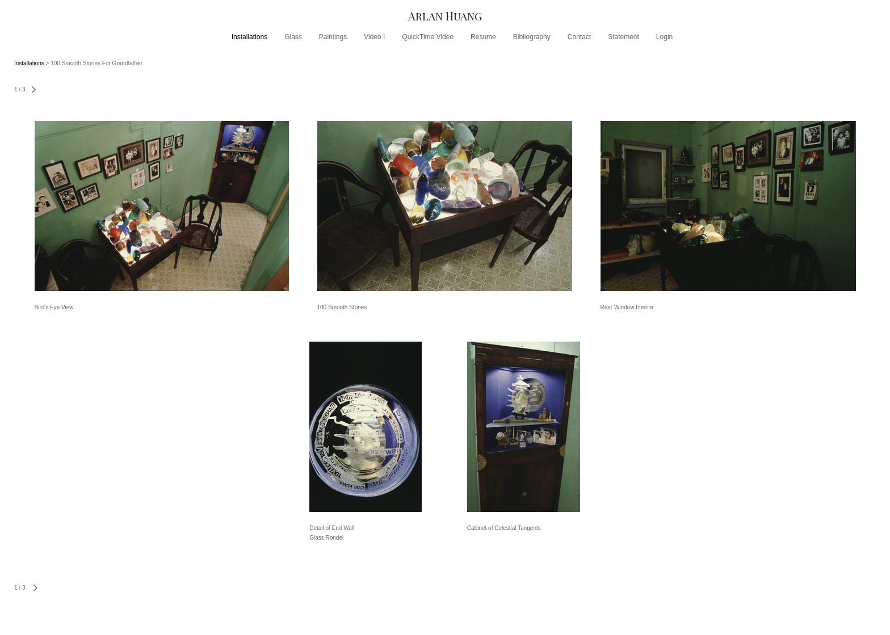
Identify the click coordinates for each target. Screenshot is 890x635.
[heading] (445, 16)
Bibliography (532, 37)
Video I (374, 37)
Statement (623, 37)
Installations (249, 37)
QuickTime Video (428, 37)
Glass (293, 37)
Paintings (333, 37)
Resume (483, 37)
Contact (579, 37)
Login (664, 37)
